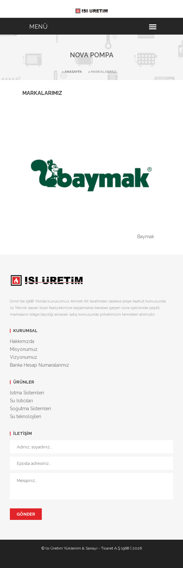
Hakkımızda (22, 341)
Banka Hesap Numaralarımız (39, 365)
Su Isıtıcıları (21, 400)
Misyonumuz (24, 349)
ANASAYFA (73, 71)
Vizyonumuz (23, 357)
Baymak (145, 236)
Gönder (25, 514)
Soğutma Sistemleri (30, 408)
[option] (91, 175)
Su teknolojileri (25, 416)
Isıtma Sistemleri (27, 392)
